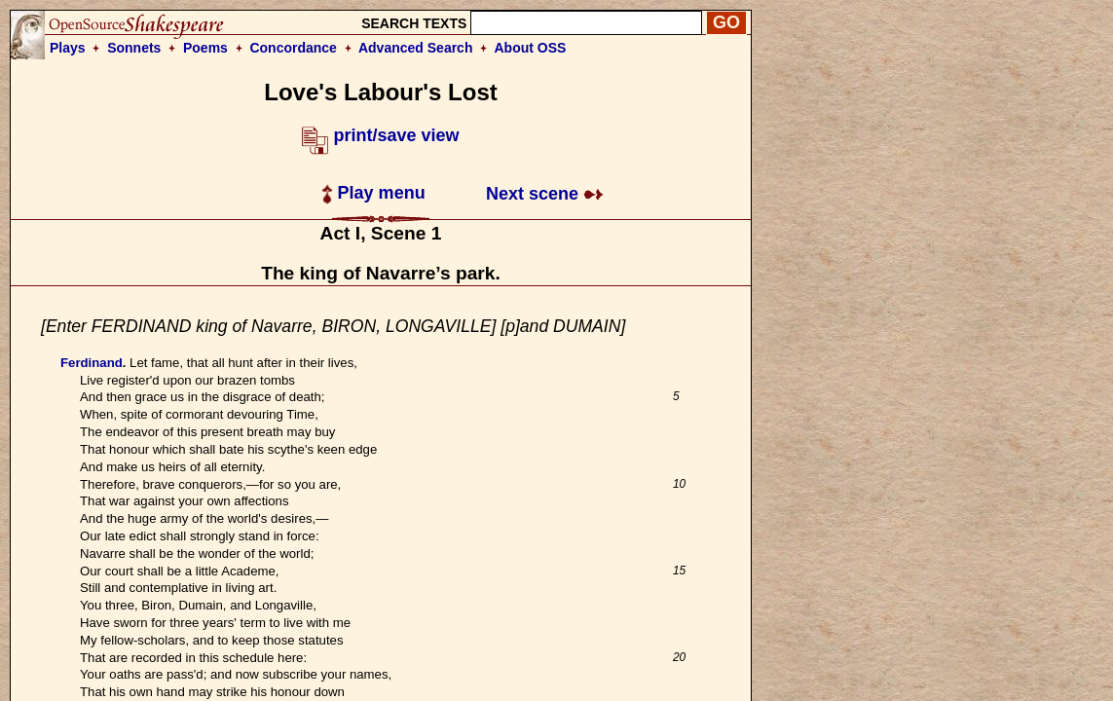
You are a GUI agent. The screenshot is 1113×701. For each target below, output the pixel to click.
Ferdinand (91, 362)
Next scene (545, 193)
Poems (205, 47)
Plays (68, 47)
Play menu (373, 193)
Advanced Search (415, 47)
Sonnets (134, 47)
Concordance (292, 47)
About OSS (531, 47)
